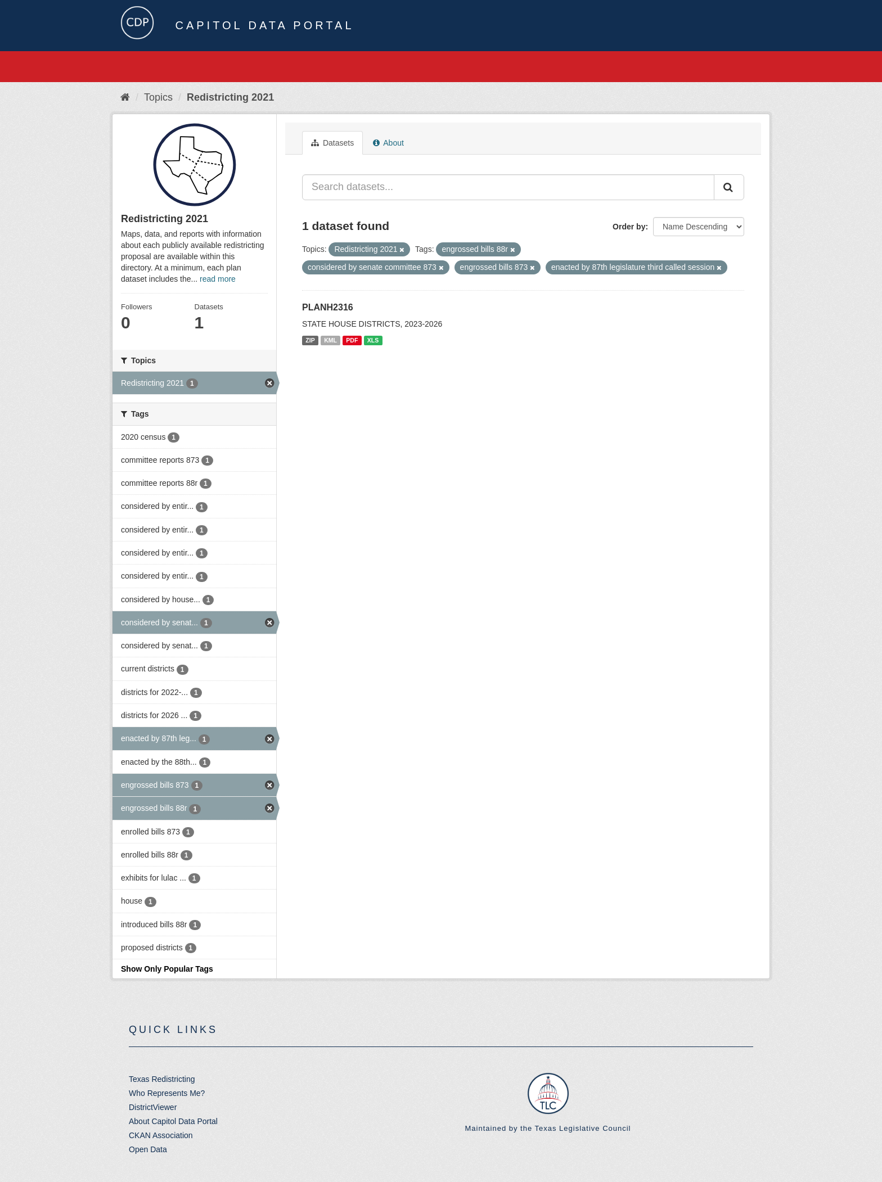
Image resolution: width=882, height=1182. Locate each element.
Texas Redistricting (162, 1079)
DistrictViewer (153, 1107)
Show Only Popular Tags (167, 968)
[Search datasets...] (508, 187)
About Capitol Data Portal (173, 1121)
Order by (629, 226)
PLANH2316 (327, 307)
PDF (352, 340)
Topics (158, 97)
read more (218, 278)
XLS (373, 340)
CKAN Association (161, 1135)
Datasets (332, 142)
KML (330, 340)
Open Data (148, 1149)
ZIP (309, 340)
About (388, 142)
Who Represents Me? (167, 1093)
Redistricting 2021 (230, 97)
